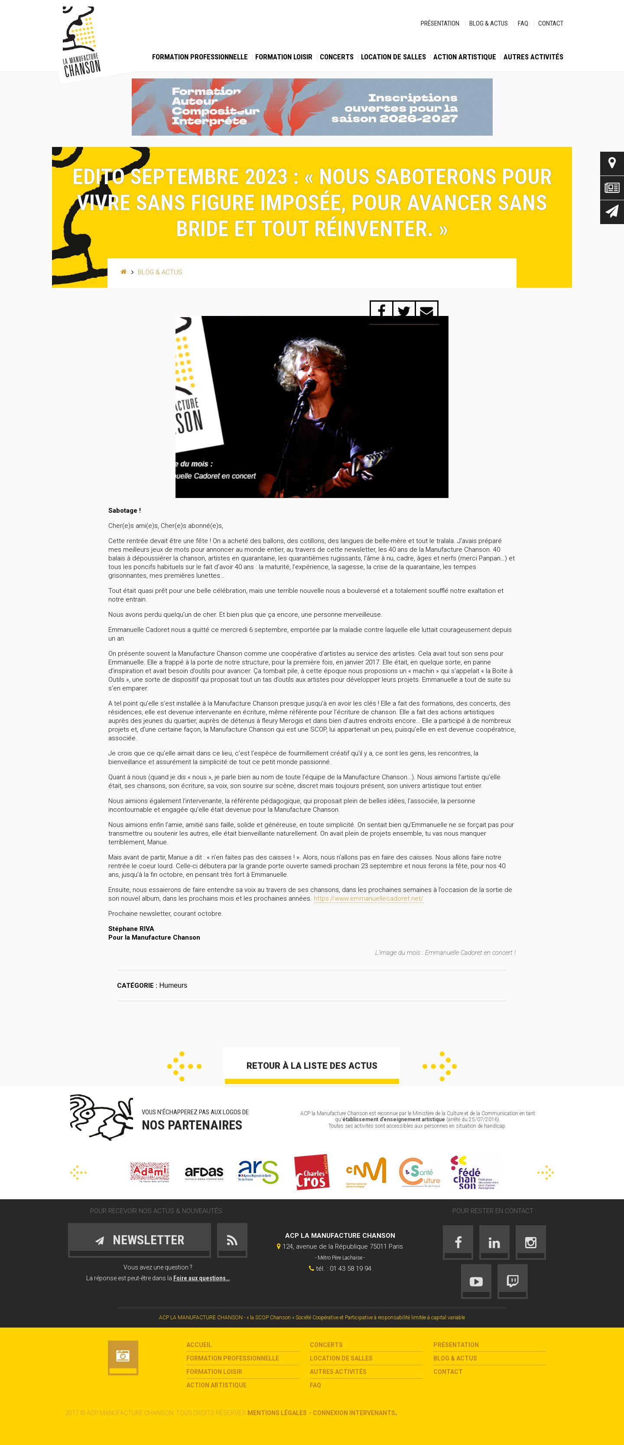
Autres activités (533, 56)
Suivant (439, 1066)
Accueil (199, 1344)
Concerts (337, 56)
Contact (550, 23)
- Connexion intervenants (352, 1412)
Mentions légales (277, 1412)
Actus (612, 188)
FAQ (523, 23)
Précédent (184, 1066)
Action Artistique (464, 56)
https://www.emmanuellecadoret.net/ (368, 898)
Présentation (440, 23)
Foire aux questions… (201, 1278)
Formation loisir (283, 56)
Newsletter (612, 212)
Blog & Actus (488, 23)
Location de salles (393, 56)
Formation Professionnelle (200, 56)
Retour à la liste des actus (312, 1066)
